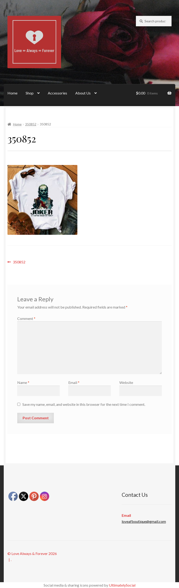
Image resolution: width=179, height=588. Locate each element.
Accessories (57, 93)
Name (23, 382)
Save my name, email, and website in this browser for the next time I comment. (83, 404)
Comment (26, 318)
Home (12, 93)
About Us (83, 93)
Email (73, 382)
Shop (30, 93)
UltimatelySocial (122, 585)
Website (126, 382)
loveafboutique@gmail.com (144, 521)
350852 (30, 124)
